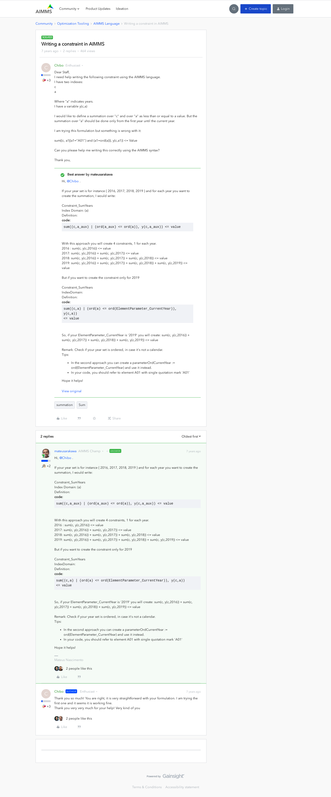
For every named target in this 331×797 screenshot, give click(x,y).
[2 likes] (73, 668)
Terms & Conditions (147, 787)
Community (44, 24)
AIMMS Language (106, 24)
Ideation (122, 9)
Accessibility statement (182, 787)
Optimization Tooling (73, 24)
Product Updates (98, 9)
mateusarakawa (65, 451)
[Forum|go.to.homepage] (45, 8)
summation (64, 405)
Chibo (59, 65)
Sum (82, 405)
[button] (255, 8)
